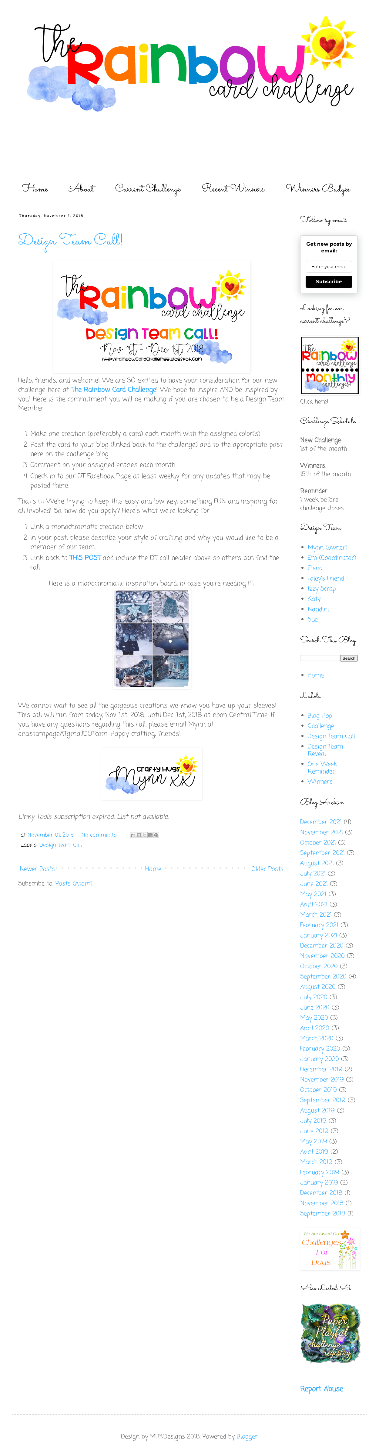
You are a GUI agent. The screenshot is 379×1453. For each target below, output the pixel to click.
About (81, 189)
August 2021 (317, 863)
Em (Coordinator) (332, 558)
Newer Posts (37, 869)
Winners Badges (318, 189)
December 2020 (322, 946)
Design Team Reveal (325, 750)
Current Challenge (147, 189)
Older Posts (267, 869)
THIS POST (85, 558)
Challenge (321, 726)
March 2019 (316, 1162)
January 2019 (319, 1183)
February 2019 (319, 1172)
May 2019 (313, 1141)
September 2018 (322, 1213)
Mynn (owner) (327, 547)
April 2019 (314, 1152)
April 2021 (313, 904)
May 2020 (314, 1018)
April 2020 (314, 1028)
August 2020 (318, 987)
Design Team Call (60, 845)
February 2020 (320, 1049)
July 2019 (313, 1121)
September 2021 (322, 853)
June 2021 (314, 884)
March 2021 (316, 915)
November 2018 (322, 1203)
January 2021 (318, 935)
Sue (313, 620)
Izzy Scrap (322, 589)
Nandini (318, 609)
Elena (315, 568)
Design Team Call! (70, 241)
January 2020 (319, 1059)
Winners (320, 782)
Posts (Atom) (73, 883)
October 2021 (318, 843)
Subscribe (329, 282)
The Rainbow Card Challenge (113, 390)
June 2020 (315, 1007)
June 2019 (314, 1131)
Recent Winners (233, 189)
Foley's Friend (326, 578)
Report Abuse (321, 1389)
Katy (314, 599)
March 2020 (317, 1038)
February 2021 (319, 925)
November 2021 (321, 832)
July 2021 (313, 873)
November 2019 (322, 1080)
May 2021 (313, 894)
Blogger (247, 1436)
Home (35, 189)
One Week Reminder (322, 768)
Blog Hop (320, 716)
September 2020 (323, 976)
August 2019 (317, 1110)
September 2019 (323, 1100)
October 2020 (319, 966)
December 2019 (321, 1069)
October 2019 (318, 1090)
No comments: (100, 835)
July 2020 (313, 997)
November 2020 (322, 956)
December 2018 (321, 1193)
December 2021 (321, 822)
